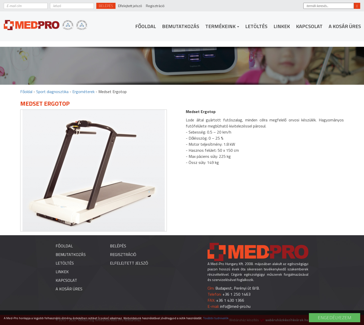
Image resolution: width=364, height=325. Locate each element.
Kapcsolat (309, 26)
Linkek (282, 26)
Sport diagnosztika (52, 92)
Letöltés (256, 26)
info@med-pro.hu (235, 306)
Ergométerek (83, 92)
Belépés (106, 5)
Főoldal (145, 26)
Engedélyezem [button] (334, 317)
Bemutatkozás (180, 26)
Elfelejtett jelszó (130, 5)
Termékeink (222, 26)
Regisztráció (155, 5)
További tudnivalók (216, 318)
